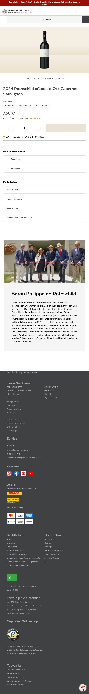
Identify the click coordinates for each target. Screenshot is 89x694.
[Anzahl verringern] (11, 128)
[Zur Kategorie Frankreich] (9, 106)
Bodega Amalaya (14, 409)
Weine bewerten (13, 673)
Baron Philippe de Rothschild (19, 390)
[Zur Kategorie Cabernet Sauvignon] (28, 106)
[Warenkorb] (84, 11)
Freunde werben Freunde (17, 670)
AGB (9, 539)
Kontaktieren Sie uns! (15, 685)
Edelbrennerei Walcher (16, 423)
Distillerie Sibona (14, 427)
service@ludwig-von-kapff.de (19, 450)
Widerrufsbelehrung (15, 550)
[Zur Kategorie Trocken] (45, 106)
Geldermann (49, 390)
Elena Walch (12, 405)
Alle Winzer (11, 413)
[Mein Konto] (78, 11)
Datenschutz (12, 547)
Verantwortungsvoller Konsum (19, 681)
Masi (8, 398)
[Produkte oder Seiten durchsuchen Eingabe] (48, 19)
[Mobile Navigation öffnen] (3, 19)
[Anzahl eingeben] (24, 128)
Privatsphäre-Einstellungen (18, 565)
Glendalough (12, 431)
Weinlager (48, 547)
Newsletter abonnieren (16, 677)
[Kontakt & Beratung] (73, 11)
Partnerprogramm (51, 554)
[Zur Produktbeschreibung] (44, 50)
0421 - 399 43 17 (13, 454)
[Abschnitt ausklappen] (79, 159)
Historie (47, 543)
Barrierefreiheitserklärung (17, 554)
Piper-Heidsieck (50, 398)
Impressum (11, 543)
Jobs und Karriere (51, 558)
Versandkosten (35, 118)
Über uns (48, 539)
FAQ (46, 562)
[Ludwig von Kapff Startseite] (17, 11)
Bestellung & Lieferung (53, 550)
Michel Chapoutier (14, 394)
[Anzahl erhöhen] (37, 128)
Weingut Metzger (13, 402)
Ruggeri (47, 394)
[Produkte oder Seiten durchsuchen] (85, 19)
